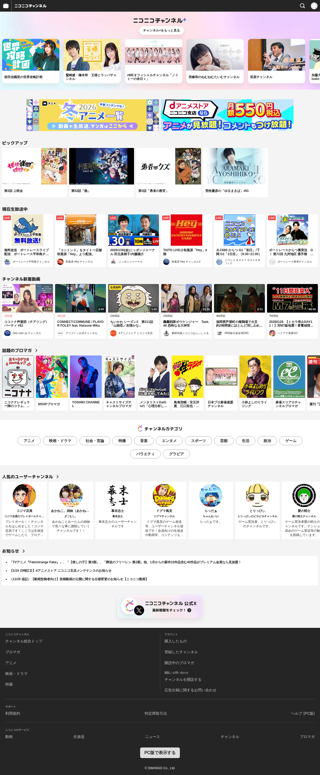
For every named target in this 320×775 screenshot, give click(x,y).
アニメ (29, 441)
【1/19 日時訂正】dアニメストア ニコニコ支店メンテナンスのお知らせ (61, 571)
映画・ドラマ (60, 441)
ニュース (152, 737)
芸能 (224, 441)
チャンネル (230, 737)
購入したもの (176, 641)
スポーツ (198, 441)
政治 (267, 441)
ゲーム (290, 441)
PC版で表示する (160, 752)
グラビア (176, 454)
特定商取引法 (156, 713)
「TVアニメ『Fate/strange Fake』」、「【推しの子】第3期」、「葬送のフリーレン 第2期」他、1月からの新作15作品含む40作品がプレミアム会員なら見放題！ (125, 562)
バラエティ (145, 454)
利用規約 (12, 713)
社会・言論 (95, 441)
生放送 (79, 737)
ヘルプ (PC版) (303, 713)
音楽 (144, 441)
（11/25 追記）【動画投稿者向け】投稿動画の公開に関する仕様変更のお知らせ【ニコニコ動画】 (79, 579)
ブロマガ (12, 652)
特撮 (122, 441)
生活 (245, 441)
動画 (9, 737)
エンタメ (169, 441)
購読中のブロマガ (179, 663)
